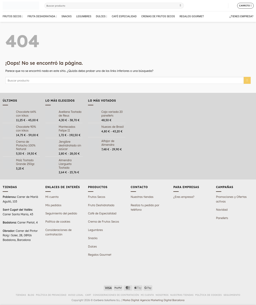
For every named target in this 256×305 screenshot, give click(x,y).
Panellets (222, 218)
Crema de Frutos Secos (103, 221)
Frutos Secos (13, 16)
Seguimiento (231, 295)
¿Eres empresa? (183, 197)
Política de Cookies (208, 295)
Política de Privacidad (51, 295)
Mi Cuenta (147, 295)
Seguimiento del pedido (61, 213)
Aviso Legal (76, 295)
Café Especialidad (124, 16)
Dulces (101, 16)
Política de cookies (57, 221)
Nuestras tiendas (142, 197)
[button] (232, 6)
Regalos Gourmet (192, 16)
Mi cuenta (51, 197)
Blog (31, 295)
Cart (88, 295)
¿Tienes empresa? (241, 16)
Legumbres (83, 16)
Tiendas (21, 295)
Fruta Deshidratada (101, 205)
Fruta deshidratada (42, 16)
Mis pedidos (53, 205)
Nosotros (162, 295)
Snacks (67, 16)
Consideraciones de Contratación (116, 295)
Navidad (222, 209)
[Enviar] (180, 6)
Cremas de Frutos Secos (158, 16)
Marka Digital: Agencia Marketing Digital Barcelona (154, 300)
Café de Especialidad (102, 213)
